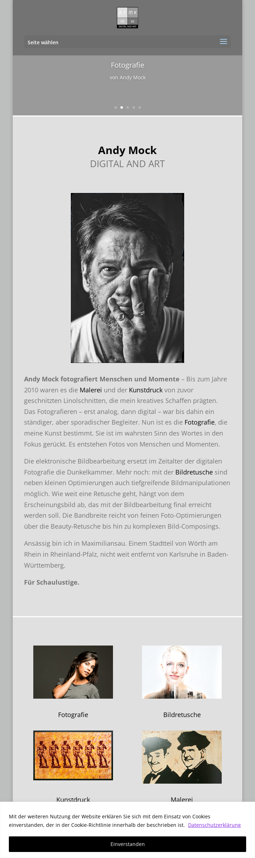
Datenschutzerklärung (214, 825)
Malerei (91, 390)
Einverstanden (127, 844)
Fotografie (200, 422)
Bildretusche (194, 472)
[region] (127, 830)
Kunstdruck (146, 390)
